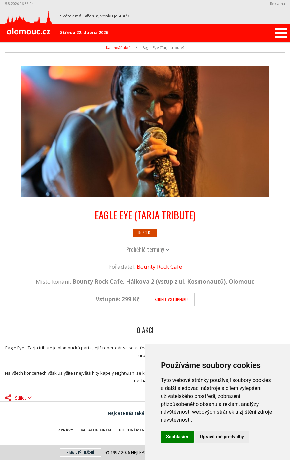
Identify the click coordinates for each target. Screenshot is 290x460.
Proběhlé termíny (145, 249)
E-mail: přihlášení (80, 452)
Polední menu (133, 429)
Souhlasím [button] (177, 436)
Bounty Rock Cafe (159, 266)
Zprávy (65, 429)
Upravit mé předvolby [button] (222, 436)
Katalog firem (96, 429)
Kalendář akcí (118, 47)
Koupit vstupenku (171, 299)
